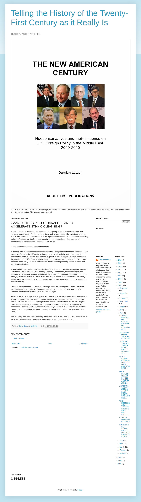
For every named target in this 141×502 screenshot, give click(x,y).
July (121, 310)
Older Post (83, 343)
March (122, 447)
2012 (120, 269)
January (123, 453)
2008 (120, 282)
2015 (120, 260)
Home (50, 343)
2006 (120, 457)
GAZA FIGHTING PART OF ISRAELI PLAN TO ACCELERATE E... (124, 377)
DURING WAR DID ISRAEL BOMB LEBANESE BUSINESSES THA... (124, 431)
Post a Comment (20, 339)
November (123, 293)
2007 (120, 285)
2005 (120, 460)
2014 (120, 263)
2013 (120, 266)
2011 (120, 273)
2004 (120, 464)
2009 (120, 279)
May (121, 441)
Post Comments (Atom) (29, 347)
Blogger (80, 490)
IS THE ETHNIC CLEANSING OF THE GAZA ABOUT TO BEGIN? (124, 362)
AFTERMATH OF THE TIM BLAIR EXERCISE (124, 335)
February (123, 450)
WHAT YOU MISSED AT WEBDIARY (124, 420)
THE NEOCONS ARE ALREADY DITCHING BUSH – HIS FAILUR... (124, 408)
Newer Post (16, 343)
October (123, 298)
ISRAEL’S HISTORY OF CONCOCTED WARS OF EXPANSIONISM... (124, 322)
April (121, 444)
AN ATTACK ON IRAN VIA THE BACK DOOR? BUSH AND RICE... (124, 392)
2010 (120, 276)
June (122, 313)
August (122, 307)
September (124, 302)
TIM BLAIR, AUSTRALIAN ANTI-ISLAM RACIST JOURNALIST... (124, 347)
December (123, 288)
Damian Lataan (104, 260)
